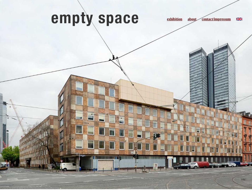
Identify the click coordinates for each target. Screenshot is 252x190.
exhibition (174, 19)
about (192, 19)
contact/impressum (216, 19)
